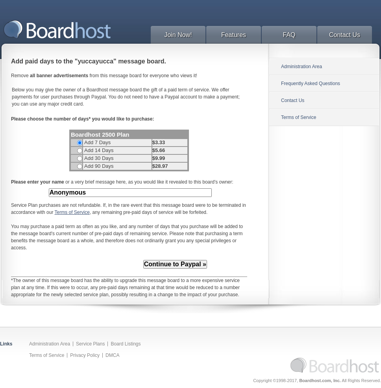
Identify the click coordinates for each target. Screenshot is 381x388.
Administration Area (301, 66)
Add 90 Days (98, 166)
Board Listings (126, 344)
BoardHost (57, 29)
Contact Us (344, 35)
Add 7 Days (97, 142)
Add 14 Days (98, 150)
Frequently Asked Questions (310, 83)
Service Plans (90, 344)
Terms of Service (72, 212)
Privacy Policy (85, 355)
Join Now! (178, 35)
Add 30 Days (98, 158)
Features (233, 35)
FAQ (289, 35)
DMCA (112, 355)
